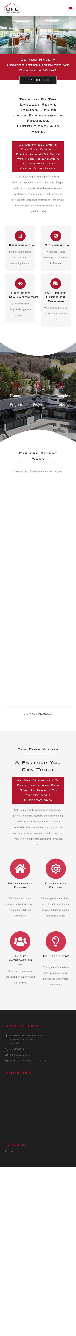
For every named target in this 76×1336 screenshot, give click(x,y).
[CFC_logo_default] (13, 3)
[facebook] (12, 1152)
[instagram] (6, 1152)
